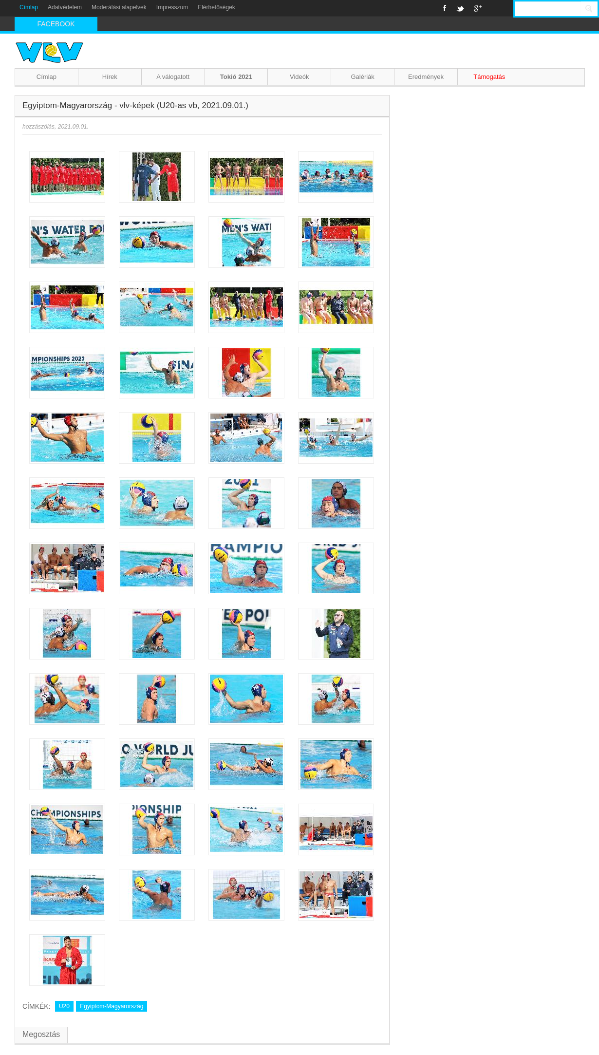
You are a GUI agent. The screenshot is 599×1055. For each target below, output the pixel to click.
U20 (64, 1006)
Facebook (444, 8)
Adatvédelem (65, 7)
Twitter (460, 8)
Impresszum (172, 7)
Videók (299, 76)
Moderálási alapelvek (119, 7)
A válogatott (172, 76)
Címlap (28, 7)
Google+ (478, 8)
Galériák (362, 76)
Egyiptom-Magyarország (111, 1006)
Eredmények (426, 76)
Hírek (109, 76)
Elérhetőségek (216, 7)
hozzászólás (38, 126)
